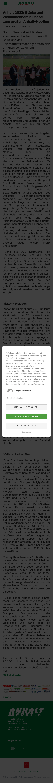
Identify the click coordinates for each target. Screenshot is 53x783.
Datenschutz (26, 432)
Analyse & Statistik (22, 391)
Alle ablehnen (26, 425)
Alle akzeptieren (26, 416)
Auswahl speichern (26, 407)
